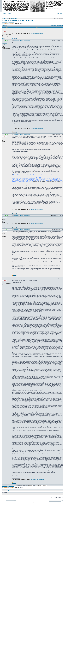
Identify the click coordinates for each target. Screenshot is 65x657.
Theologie (7, 18)
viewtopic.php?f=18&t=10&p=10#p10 (37, 33)
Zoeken (61, 13)
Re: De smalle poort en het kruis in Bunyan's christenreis (22, 40)
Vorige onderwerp (53, 25)
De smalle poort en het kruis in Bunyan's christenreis (17, 20)
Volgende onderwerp (60, 25)
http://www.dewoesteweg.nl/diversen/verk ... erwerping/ (24, 219)
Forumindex (3, 18)
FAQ (58, 13)
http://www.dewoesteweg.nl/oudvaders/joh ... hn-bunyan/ (30, 205)
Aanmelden (4, 13)
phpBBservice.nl (34, 502)
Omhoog (3, 38)
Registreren (9, 13)
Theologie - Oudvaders (13, 18)
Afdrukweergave (4, 25)
